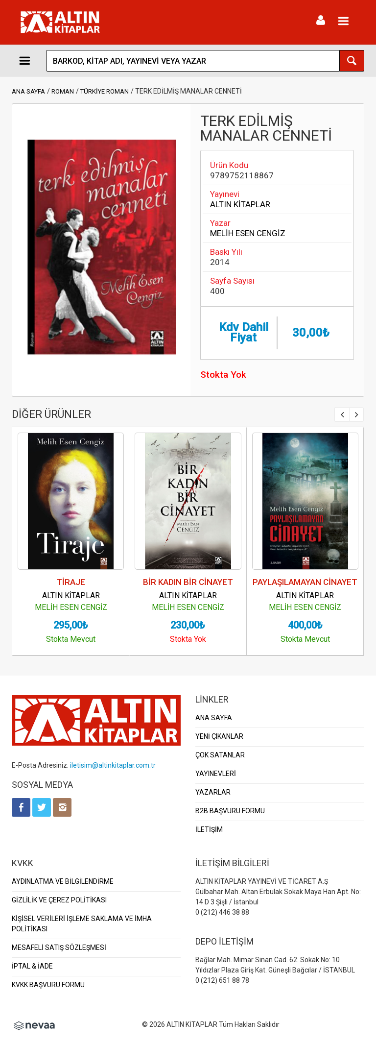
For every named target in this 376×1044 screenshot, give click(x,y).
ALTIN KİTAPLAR (240, 204)
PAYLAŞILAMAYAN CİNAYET (305, 582)
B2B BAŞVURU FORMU (230, 811)
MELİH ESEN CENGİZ (247, 233)
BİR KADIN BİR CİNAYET (188, 582)
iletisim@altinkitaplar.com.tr (113, 765)
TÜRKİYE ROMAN (104, 91)
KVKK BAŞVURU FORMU (48, 985)
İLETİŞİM (209, 829)
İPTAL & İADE (32, 966)
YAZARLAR (213, 792)
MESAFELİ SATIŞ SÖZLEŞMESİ (59, 947)
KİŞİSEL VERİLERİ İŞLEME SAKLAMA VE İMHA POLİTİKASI (82, 924)
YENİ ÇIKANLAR (219, 736)
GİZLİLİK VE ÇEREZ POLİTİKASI (59, 900)
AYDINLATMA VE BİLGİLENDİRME (63, 881)
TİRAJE (70, 582)
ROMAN (62, 91)
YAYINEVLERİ (215, 773)
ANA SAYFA (28, 91)
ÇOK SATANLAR (220, 755)
